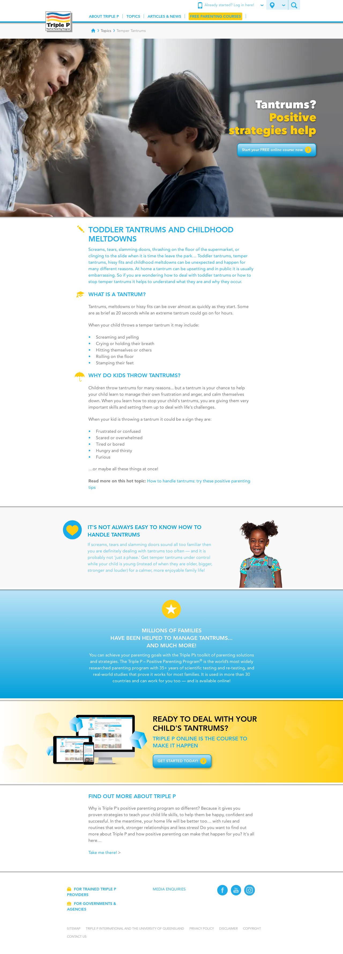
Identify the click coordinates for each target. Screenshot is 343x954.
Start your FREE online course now (276, 149)
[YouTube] (236, 894)
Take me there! (102, 852)
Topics (106, 30)
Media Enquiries (169, 889)
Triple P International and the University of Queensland (135, 928)
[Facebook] (222, 894)
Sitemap (73, 928)
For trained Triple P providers (91, 892)
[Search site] (294, 5)
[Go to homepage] (59, 22)
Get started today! (182, 761)
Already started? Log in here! (230, 5)
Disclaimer (228, 928)
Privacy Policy (201, 928)
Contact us (77, 936)
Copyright (252, 928)
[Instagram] (249, 894)
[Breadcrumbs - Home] (93, 30)
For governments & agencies (91, 906)
